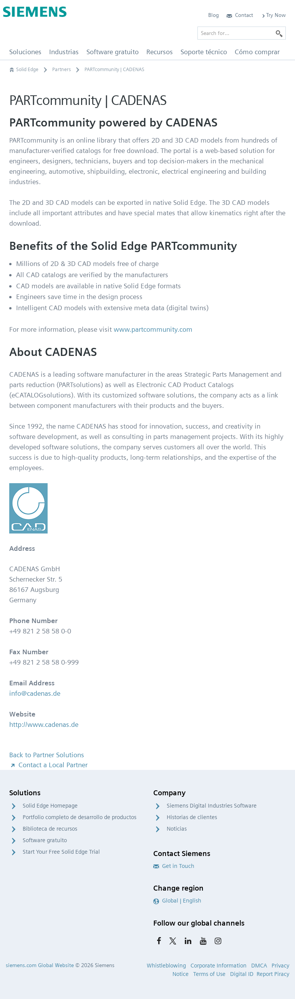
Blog (213, 15)
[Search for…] (241, 33)
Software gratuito (45, 840)
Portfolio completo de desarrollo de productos (79, 817)
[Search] (279, 33)
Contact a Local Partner (48, 765)
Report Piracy (273, 974)
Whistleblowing (166, 965)
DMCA (259, 965)
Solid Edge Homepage (50, 805)
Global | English (177, 900)
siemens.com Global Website (40, 965)
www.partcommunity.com (153, 329)
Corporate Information (219, 965)
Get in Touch (173, 866)
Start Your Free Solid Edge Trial (61, 851)
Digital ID (242, 974)
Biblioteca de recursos (50, 828)
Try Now (273, 15)
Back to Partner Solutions (46, 755)
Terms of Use (209, 974)
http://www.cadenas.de (43, 724)
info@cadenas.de (34, 693)
